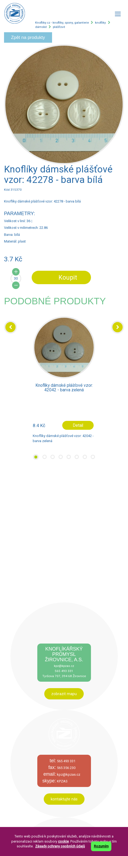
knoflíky (100, 22)
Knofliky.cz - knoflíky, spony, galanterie (62, 22)
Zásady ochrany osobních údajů (60, 846)
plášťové (59, 27)
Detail (78, 425)
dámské (41, 27)
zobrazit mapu (64, 694)
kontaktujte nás (64, 799)
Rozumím (101, 846)
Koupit (67, 277)
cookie (63, 841)
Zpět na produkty (28, 37)
